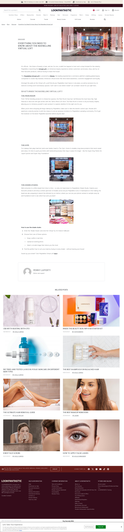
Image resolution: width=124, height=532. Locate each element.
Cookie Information (57, 488)
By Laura (76, 415)
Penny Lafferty (42, 270)
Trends (46, 19)
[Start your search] (22, 10)
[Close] (121, 527)
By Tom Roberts (77, 332)
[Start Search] (40, 10)
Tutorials (32, 19)
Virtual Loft (43, 69)
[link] (105, 10)
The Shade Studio (29, 185)
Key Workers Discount (81, 505)
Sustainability (55, 492)
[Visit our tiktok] (104, 469)
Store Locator (102, 484)
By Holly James (18, 332)
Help (30, 484)
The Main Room (28, 96)
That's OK (100, 527)
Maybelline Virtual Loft (32, 76)
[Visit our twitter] (93, 469)
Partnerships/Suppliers (81, 499)
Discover (14, 24)
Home (3, 24)
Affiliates (77, 497)
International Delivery (34, 493)
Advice (19, 19)
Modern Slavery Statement (59, 490)
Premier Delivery (33, 497)
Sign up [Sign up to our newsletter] (55, 469)
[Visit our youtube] (100, 469)
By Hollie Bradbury (79, 456)
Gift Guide (78, 19)
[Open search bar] (104, 19)
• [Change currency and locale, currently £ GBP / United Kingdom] (96, 10)
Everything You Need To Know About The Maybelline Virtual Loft (35, 24)
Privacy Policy (55, 486)
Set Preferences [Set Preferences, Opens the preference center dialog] (89, 527)
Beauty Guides (61, 19)
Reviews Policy (56, 493)
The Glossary (78, 486)
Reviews (92, 19)
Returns (31, 490)
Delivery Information (34, 492)
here (20, 530)
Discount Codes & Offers (82, 493)
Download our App (34, 486)
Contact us (32, 495)
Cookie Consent (6, 495)
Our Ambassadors (80, 495)
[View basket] (115, 10)
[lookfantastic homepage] (61, 10)
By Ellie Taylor (18, 415)
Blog (8, 24)
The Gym (25, 145)
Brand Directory (79, 488)
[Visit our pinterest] (108, 469)
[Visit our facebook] (89, 469)
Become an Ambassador (81, 507)
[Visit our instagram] (96, 469)
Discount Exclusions (34, 488)
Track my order (33, 499)
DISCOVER (21, 39)
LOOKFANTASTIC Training (104, 490)
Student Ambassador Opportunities (84, 509)
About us (77, 484)
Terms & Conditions (57, 484)
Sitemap (77, 501)
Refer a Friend (78, 503)
